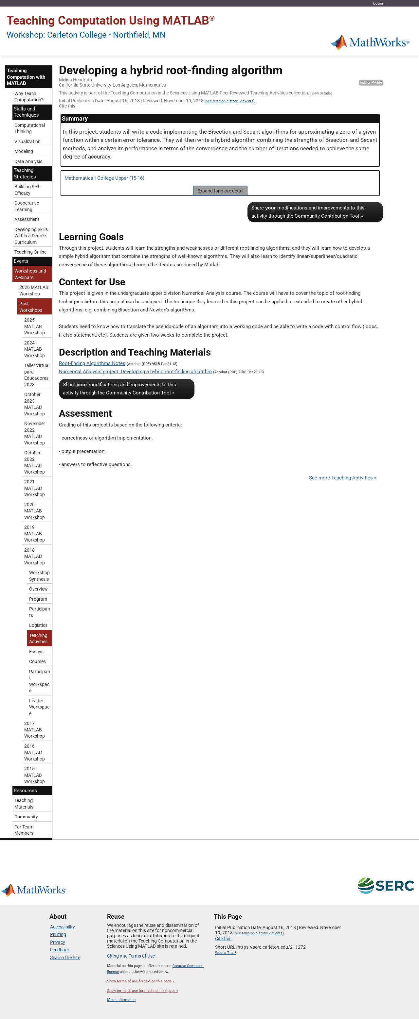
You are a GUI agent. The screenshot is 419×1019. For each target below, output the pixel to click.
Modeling (23, 151)
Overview (38, 589)
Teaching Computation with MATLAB (26, 77)
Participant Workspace (39, 681)
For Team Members (23, 830)
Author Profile (371, 82)
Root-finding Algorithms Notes (92, 363)
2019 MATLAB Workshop (34, 534)
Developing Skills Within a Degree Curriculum (31, 236)
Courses (37, 661)
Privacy (57, 942)
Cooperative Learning (26, 206)
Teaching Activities (38, 638)
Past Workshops (30, 307)
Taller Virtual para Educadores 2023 (36, 375)
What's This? (225, 953)
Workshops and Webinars (30, 274)
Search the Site (65, 957)
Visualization (27, 141)
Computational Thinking (29, 128)
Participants (39, 612)
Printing (58, 934)
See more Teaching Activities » (342, 478)
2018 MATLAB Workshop (34, 556)
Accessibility (62, 926)
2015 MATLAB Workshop (34, 775)
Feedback (60, 949)
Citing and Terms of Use (131, 956)
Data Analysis (28, 161)
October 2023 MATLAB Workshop (34, 404)
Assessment (26, 219)
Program (38, 599)
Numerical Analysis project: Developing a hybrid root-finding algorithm (135, 372)
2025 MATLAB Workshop (34, 326)
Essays (36, 651)
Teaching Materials (23, 804)
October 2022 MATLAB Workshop (34, 462)
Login (378, 3)
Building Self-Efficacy (27, 190)
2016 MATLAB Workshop (34, 752)
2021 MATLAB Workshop (34, 488)
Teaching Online (30, 252)
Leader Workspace (39, 707)
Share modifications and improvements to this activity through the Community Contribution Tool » (308, 212)
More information (121, 1000)
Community (26, 816)
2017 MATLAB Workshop (34, 730)
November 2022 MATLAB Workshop (34, 433)
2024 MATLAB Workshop (34, 349)
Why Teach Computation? (29, 97)
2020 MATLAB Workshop (34, 511)
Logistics (38, 625)
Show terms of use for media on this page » (142, 991)
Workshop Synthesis (39, 576)
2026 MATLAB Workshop (33, 290)
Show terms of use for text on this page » (140, 981)
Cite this (67, 106)
